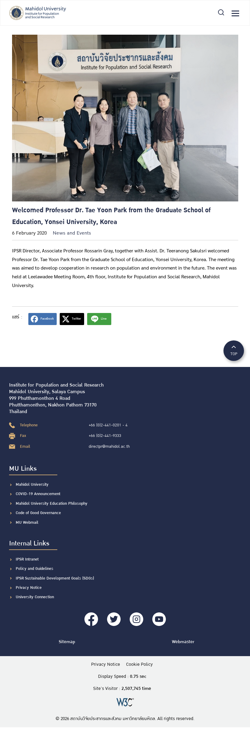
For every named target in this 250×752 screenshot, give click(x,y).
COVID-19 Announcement (39, 494)
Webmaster (183, 641)
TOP (233, 350)
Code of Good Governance (38, 513)
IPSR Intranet (27, 559)
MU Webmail (27, 523)
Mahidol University (32, 485)
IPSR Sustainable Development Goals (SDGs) (55, 578)
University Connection (35, 597)
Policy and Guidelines (34, 569)
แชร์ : (17, 317)
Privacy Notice (29, 588)
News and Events (72, 233)
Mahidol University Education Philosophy (51, 504)
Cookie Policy (139, 665)
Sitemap (67, 641)
